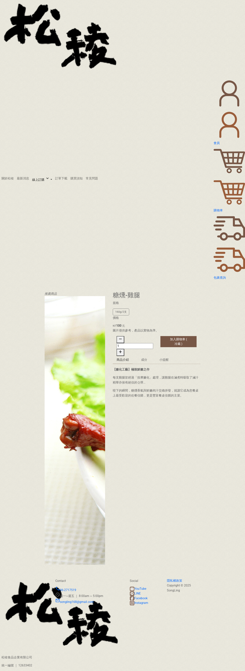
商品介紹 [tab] (123, 363)
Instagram (139, 603)
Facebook (139, 598)
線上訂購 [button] (41, 179)
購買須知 (76, 178)
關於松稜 (8, 178)
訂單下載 (61, 178)
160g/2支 (121, 315)
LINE (135, 593)
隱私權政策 (174, 580)
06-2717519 (65, 590)
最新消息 (23, 178)
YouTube (138, 588)
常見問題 (92, 178)
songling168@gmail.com (74, 602)
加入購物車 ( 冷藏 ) (178, 345)
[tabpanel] (156, 386)
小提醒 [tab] (164, 363)
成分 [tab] (144, 363)
